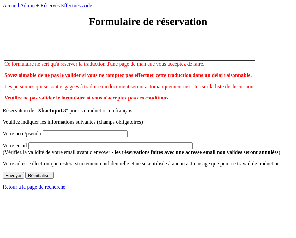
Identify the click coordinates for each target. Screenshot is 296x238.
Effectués (71, 5)
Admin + (30, 5)
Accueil (11, 5)
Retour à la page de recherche (34, 187)
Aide (87, 5)
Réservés (50, 5)
